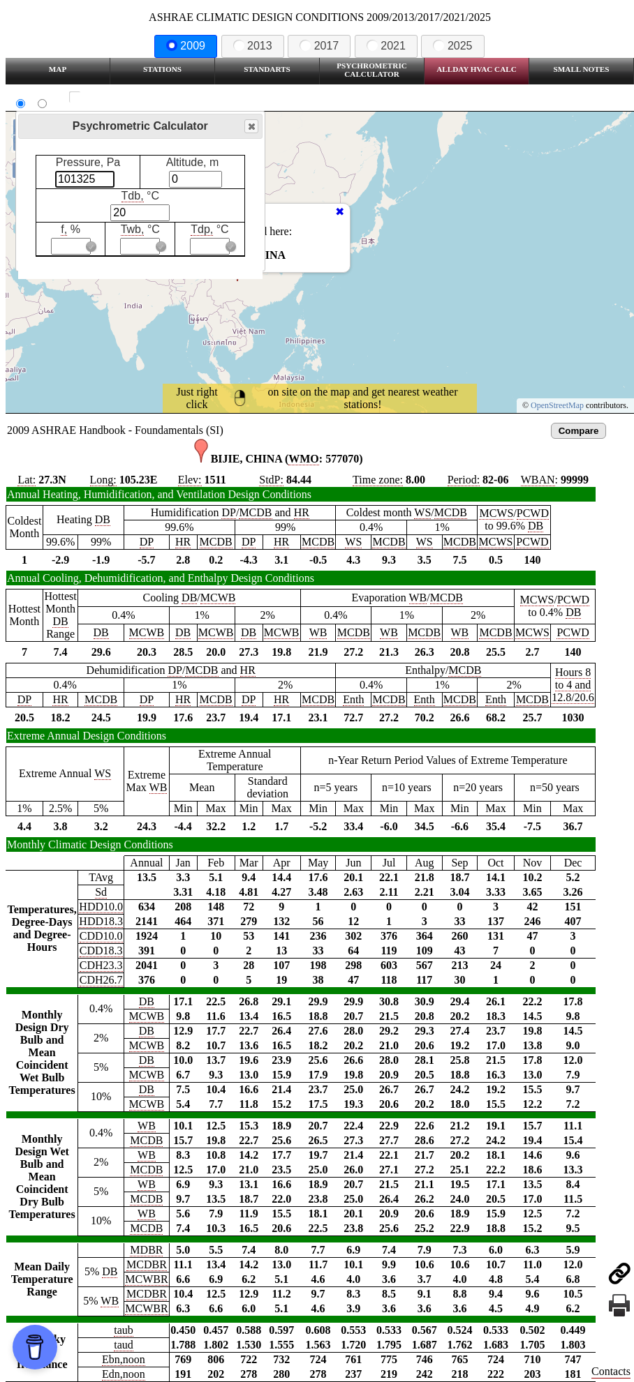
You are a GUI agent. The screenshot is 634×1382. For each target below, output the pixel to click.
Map (57, 69)
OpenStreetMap (557, 405)
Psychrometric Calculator (372, 69)
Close (250, 127)
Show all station (115, 97)
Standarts (267, 69)
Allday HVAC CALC (476, 69)
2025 (452, 46)
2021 (386, 46)
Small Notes (582, 69)
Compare (579, 431)
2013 (252, 46)
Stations (162, 69)
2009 (185, 46)
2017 (319, 46)
